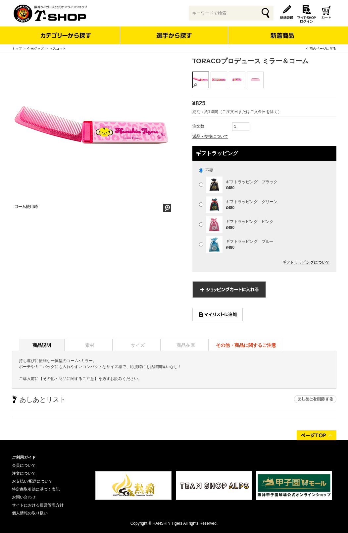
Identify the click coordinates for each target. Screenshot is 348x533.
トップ (17, 48)
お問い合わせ (24, 497)
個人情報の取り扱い (30, 513)
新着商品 (282, 31)
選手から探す (174, 35)
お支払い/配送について (32, 481)
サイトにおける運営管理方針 (38, 505)
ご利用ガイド (24, 457)
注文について (24, 473)
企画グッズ (35, 48)
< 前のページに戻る (321, 48)
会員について (24, 465)
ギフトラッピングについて (306, 262)
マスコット (57, 48)
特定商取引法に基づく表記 (36, 489)
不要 (206, 170)
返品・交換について (210, 136)
